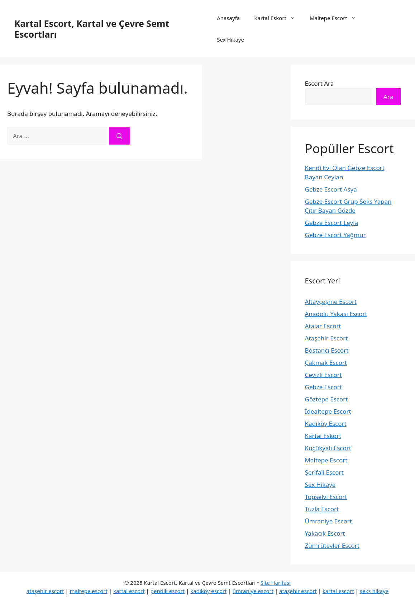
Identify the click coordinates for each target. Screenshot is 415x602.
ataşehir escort (45, 590)
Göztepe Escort (326, 399)
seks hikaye (374, 590)
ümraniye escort (253, 590)
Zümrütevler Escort (332, 545)
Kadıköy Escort (326, 423)
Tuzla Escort (322, 509)
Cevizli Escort (323, 375)
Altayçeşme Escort (331, 301)
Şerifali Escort (324, 472)
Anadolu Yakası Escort (336, 314)
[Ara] (119, 136)
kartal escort (129, 590)
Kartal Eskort (278, 18)
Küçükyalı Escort (328, 448)
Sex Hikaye (230, 39)
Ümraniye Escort (328, 521)
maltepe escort (89, 590)
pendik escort (168, 590)
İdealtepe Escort (328, 411)
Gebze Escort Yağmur (335, 235)
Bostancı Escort (327, 350)
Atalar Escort (323, 326)
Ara (388, 97)
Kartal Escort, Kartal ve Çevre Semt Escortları (91, 28)
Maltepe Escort (336, 18)
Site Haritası (276, 582)
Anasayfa (228, 18)
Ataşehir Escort (326, 338)
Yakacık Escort (325, 533)
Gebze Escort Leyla (331, 222)
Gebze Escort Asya (331, 189)
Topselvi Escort (326, 497)
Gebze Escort (323, 387)
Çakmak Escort (326, 362)
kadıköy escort (208, 590)
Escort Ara (319, 83)
